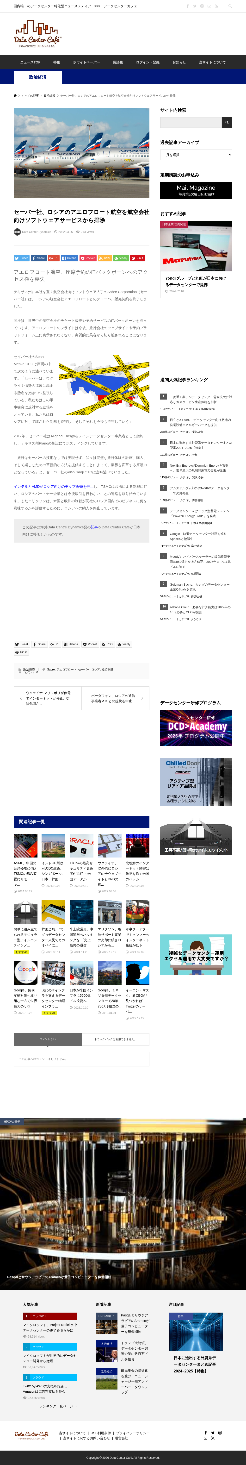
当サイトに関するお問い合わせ (86, 1438)
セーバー (84, 669)
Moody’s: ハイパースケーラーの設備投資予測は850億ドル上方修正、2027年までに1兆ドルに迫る (200, 562)
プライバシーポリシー (133, 1433)
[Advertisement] (154, 33)
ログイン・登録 (148, 62)
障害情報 (197, 500)
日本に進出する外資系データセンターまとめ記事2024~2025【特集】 (201, 445)
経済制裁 (107, 669)
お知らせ (179, 62)
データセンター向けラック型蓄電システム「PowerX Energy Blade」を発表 (199, 513)
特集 (56, 62)
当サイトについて (212, 62)
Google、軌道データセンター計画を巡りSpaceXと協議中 (198, 536)
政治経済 (37, 77)
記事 (94, 527)
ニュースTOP (30, 62)
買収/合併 (197, 477)
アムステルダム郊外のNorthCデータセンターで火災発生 (200, 490)
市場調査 (196, 573)
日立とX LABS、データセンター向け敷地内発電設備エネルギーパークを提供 (200, 422)
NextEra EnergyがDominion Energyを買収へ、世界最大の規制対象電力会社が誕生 (199, 468)
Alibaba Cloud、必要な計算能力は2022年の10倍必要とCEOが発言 (200, 609)
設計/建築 (196, 545)
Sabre (51, 669)
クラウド (196, 619)
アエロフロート (66, 669)
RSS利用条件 (101, 1433)
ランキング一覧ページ (56, 1406)
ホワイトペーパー (86, 62)
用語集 (118, 62)
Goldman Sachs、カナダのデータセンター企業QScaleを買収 (200, 587)
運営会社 (121, 1438)
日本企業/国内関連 (204, 408)
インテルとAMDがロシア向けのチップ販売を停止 (54, 486)
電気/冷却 (197, 431)
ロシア (95, 669)
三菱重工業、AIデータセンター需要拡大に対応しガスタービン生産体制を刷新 (201, 399)
